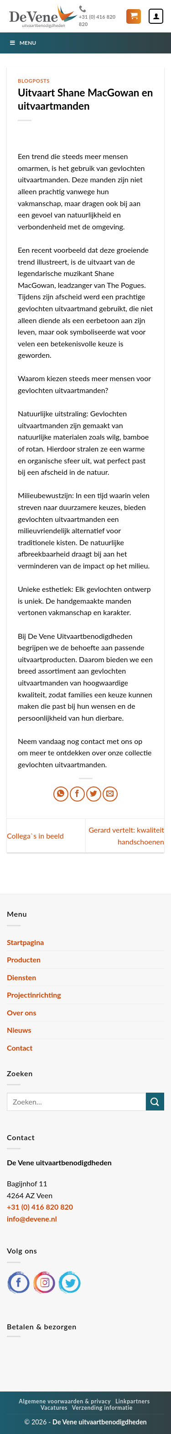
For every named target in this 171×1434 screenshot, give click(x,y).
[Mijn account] (156, 16)
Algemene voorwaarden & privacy (65, 1401)
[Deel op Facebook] (77, 794)
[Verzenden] (155, 1101)
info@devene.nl (32, 1218)
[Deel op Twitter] (93, 794)
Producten (24, 959)
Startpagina (25, 942)
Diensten (21, 977)
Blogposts (34, 81)
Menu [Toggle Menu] (22, 42)
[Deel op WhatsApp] (60, 794)
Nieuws (19, 1029)
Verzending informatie (102, 1407)
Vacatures (54, 1407)
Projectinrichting (34, 994)
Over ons (21, 1012)
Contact (19, 1047)
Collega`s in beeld (35, 835)
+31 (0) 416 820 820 (97, 16)
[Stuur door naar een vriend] (110, 794)
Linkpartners (132, 1401)
